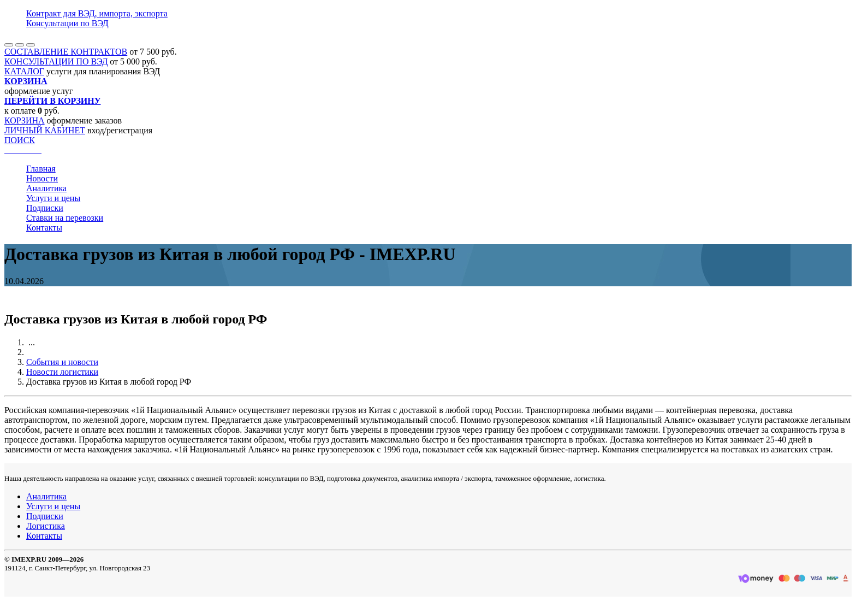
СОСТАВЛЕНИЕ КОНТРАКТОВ (65, 51)
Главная (41, 168)
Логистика (45, 526)
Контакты (44, 227)
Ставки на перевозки (64, 217)
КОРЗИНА (24, 120)
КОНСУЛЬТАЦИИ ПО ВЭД (56, 61)
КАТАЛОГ (24, 71)
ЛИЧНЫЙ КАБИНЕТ (44, 130)
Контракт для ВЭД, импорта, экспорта (97, 13)
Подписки (44, 208)
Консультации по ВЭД (67, 23)
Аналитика (46, 188)
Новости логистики (62, 371)
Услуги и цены (53, 198)
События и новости (62, 362)
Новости (42, 178)
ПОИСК (19, 140)
